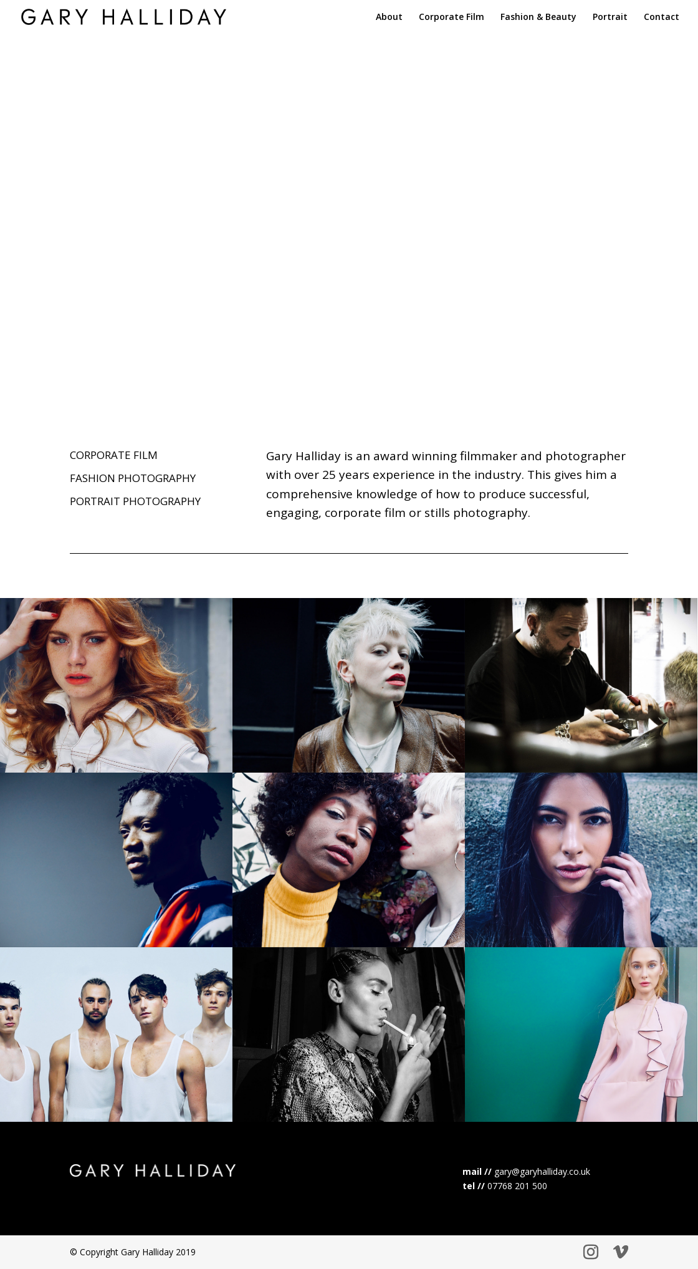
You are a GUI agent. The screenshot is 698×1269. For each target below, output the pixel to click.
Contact (661, 17)
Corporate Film (451, 17)
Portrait (610, 17)
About (389, 17)
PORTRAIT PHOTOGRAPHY (135, 501)
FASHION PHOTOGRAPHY (133, 478)
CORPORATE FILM (114, 455)
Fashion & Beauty (538, 17)
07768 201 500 (517, 1186)
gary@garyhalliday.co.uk (542, 1171)
